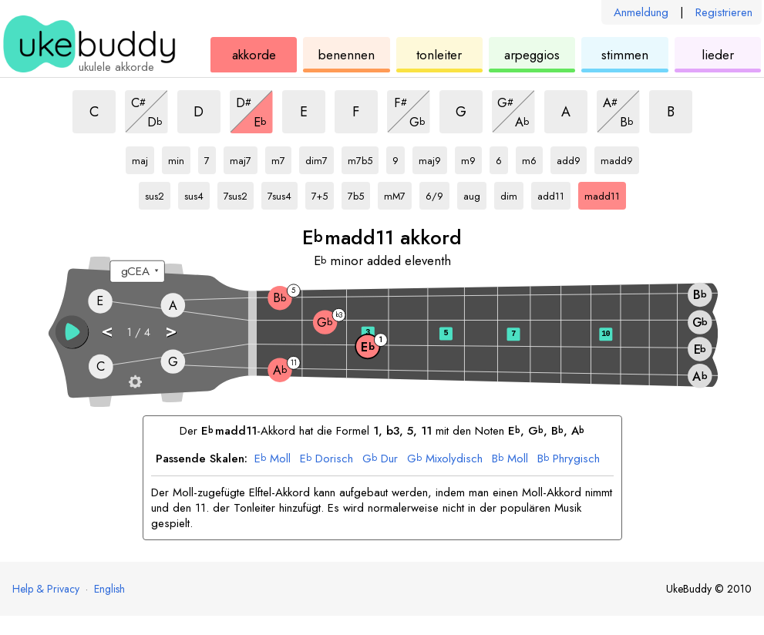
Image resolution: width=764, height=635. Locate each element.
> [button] (170, 331)
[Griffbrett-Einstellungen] (135, 381)
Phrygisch (568, 459)
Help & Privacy (45, 588)
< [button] (106, 331)
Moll (272, 459)
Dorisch (326, 459)
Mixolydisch (445, 459)
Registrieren (723, 12)
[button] (71, 331)
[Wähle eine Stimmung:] (136, 271)
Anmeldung (641, 12)
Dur (380, 459)
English (109, 588)
